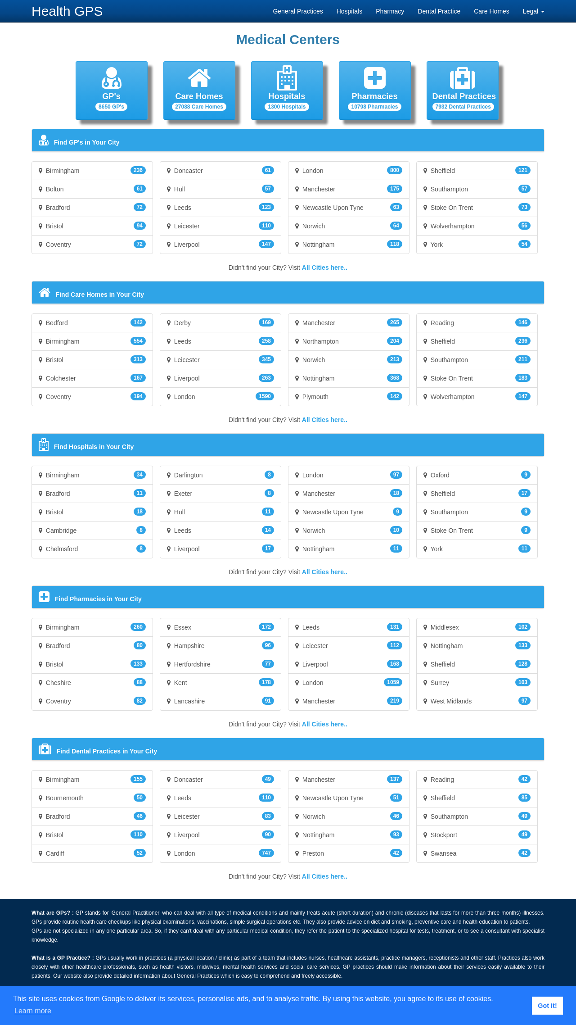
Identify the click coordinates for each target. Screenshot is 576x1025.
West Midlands (477, 701)
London (348, 170)
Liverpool (220, 244)
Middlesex (477, 627)
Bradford (92, 207)
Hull (220, 189)
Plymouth (348, 396)
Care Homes (491, 11)
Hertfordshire (220, 664)
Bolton (92, 189)
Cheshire (92, 682)
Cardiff (92, 853)
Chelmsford (92, 548)
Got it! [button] (547, 1005)
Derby (220, 322)
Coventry (92, 244)
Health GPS (67, 11)
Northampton (348, 341)
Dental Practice (439, 11)
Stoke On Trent (477, 207)
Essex (220, 627)
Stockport (477, 834)
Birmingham (92, 170)
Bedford (92, 322)
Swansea (477, 853)
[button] (112, 90)
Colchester (92, 378)
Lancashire (220, 701)
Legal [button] (533, 11)
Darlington (220, 475)
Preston (348, 853)
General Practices (298, 11)
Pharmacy (390, 11)
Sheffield (477, 170)
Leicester (220, 226)
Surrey (477, 682)
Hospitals (350, 11)
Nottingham (348, 244)
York (477, 244)
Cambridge (92, 530)
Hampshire (220, 645)
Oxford (477, 475)
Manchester (348, 189)
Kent (220, 682)
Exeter (220, 493)
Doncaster (220, 170)
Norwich (348, 226)
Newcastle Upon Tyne (348, 207)
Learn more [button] (32, 1011)
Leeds (220, 207)
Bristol (92, 226)
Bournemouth (92, 798)
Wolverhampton (477, 226)
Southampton (477, 189)
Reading (477, 322)
